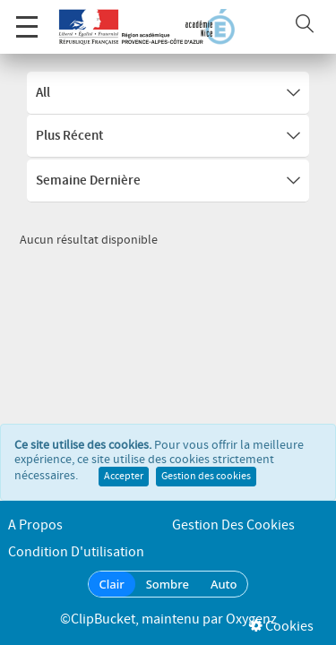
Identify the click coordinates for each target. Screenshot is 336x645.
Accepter (123, 457)
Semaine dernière (168, 181)
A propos (35, 525)
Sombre (167, 584)
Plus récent (168, 136)
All (168, 93)
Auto (224, 584)
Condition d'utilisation (76, 552)
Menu (27, 17)
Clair (112, 584)
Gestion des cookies (206, 457)
